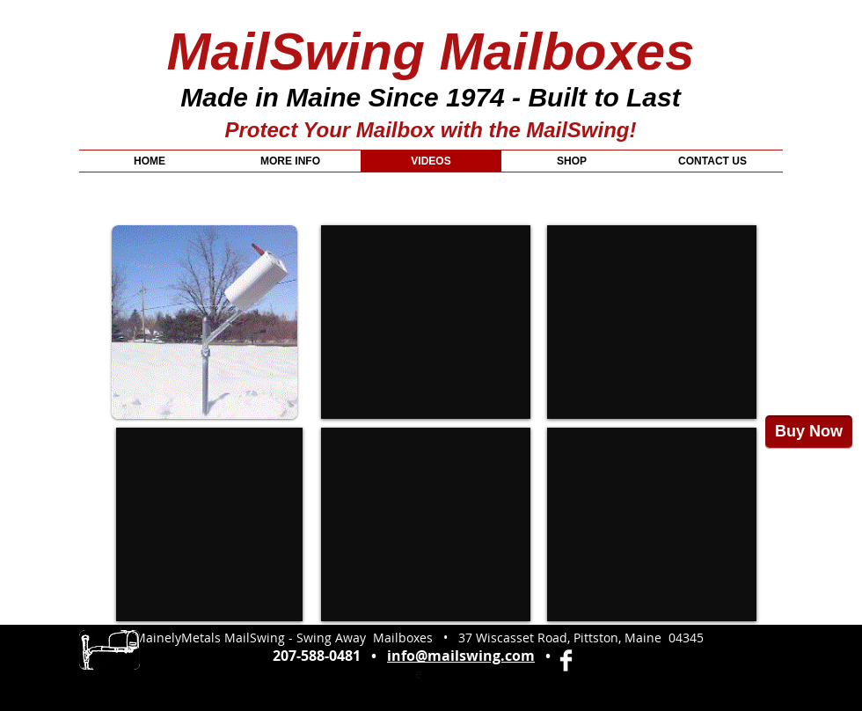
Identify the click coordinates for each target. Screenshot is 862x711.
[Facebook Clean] (566, 660)
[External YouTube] (209, 524)
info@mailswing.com (461, 655)
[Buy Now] (808, 432)
